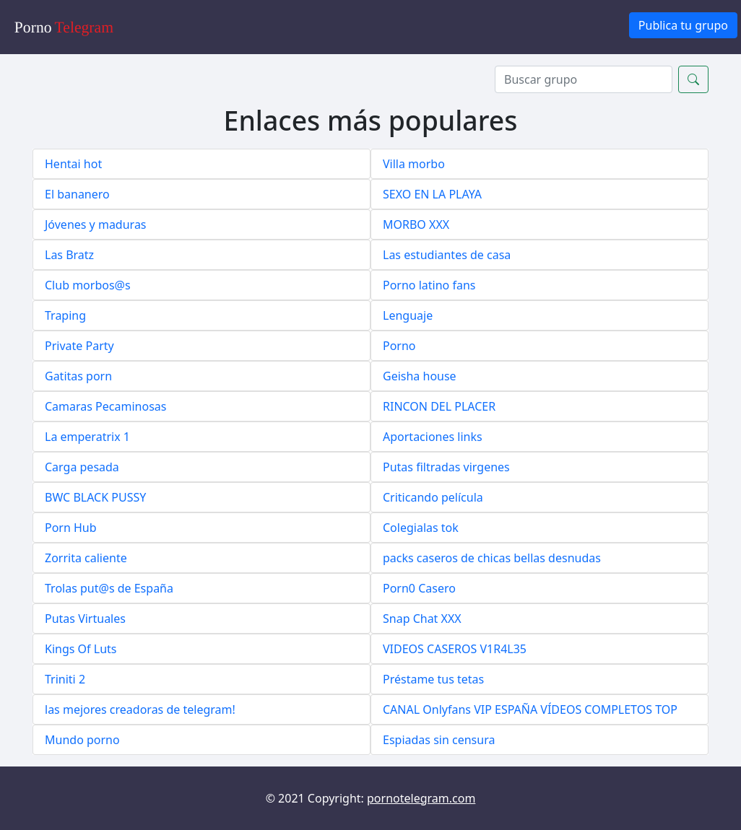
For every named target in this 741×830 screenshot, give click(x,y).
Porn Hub (71, 528)
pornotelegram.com (421, 798)
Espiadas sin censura (439, 740)
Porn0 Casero (419, 588)
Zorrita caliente (86, 558)
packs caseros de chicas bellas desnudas (492, 558)
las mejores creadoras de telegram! (140, 709)
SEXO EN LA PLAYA (432, 194)
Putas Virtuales (85, 618)
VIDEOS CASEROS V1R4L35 (454, 649)
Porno (399, 346)
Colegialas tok (421, 528)
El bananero (77, 194)
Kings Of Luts (80, 649)
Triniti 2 (65, 679)
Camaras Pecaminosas (105, 406)
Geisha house (419, 376)
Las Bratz (69, 255)
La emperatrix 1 (87, 437)
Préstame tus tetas (433, 679)
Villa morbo (414, 164)
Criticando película (433, 497)
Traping (65, 315)
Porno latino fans (429, 285)
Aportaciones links (432, 437)
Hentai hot (73, 164)
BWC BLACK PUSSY (95, 497)
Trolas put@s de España (109, 588)
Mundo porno (82, 740)
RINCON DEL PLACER (439, 406)
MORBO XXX (416, 224)
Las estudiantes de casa (447, 255)
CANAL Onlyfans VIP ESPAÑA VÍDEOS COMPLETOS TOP (530, 709)
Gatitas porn (78, 376)
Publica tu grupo (683, 25)
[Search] (583, 79)
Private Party (79, 346)
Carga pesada (82, 467)
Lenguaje (408, 315)
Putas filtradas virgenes (446, 467)
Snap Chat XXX (422, 618)
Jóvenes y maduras (96, 224)
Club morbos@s (88, 285)
